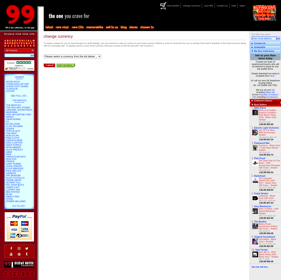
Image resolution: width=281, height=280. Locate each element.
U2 (7, 121)
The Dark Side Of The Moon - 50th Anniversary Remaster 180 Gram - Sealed (269, 164)
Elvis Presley (14, 149)
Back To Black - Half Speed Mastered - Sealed (268, 211)
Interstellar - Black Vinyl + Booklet (267, 240)
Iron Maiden (13, 147)
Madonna (11, 112)
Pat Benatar (13, 175)
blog (123, 27)
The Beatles (13, 105)
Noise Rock (13, 82)
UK (273, 90)
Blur (9, 194)
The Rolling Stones (18, 107)
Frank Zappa (13, 180)
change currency (191, 5)
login (242, 5)
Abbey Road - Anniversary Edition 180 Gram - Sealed (268, 226)
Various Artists (16, 157)
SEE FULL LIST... (19, 96)
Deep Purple (13, 145)
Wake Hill (270, 92)
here (272, 76)
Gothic (10, 91)
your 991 (208, 5)
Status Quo (13, 131)
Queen (10, 128)
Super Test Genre (17, 86)
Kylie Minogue (14, 168)
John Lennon (14, 166)
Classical (12, 89)
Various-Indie (14, 140)
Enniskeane (271, 97)
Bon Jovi (11, 159)
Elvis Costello (15, 178)
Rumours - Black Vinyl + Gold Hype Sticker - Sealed (269, 147)
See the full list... (260, 267)
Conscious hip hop (17, 84)
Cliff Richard (14, 126)
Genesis (11, 173)
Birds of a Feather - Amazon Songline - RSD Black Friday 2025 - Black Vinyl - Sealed (268, 115)
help (233, 5)
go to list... (19, 206)
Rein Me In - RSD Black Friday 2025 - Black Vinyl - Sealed (268, 254)
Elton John (13, 124)
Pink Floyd (12, 138)
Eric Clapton (14, 142)
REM (8, 154)
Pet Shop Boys (15, 185)
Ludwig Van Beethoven (13, 190)
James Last (13, 187)
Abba (9, 152)
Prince (10, 161)
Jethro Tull (13, 182)
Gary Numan (13, 164)
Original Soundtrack (19, 110)
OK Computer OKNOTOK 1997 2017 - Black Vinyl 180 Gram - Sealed (268, 181)
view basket (173, 5)
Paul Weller (13, 171)
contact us (222, 5)
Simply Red (12, 196)
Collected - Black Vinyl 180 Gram (267, 197)
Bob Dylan (12, 135)
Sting (9, 199)
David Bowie (13, 119)
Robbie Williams (16, 201)
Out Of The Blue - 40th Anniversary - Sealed (267, 132)
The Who (11, 133)
